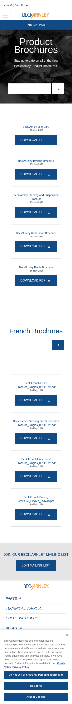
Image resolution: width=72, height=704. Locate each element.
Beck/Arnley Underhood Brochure (36, 233)
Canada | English (13, 5)
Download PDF (33, 140)
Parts (14, 598)
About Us (14, 628)
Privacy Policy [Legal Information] (20, 667)
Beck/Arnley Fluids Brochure (36, 267)
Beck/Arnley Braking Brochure (36, 160)
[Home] (36, 16)
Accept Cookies (36, 696)
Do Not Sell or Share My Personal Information (36, 674)
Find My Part (36, 25)
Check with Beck (22, 618)
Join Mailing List (36, 565)
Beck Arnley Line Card (36, 126)
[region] (36, 667)
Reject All (36, 685)
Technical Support (24, 608)
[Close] (67, 635)
